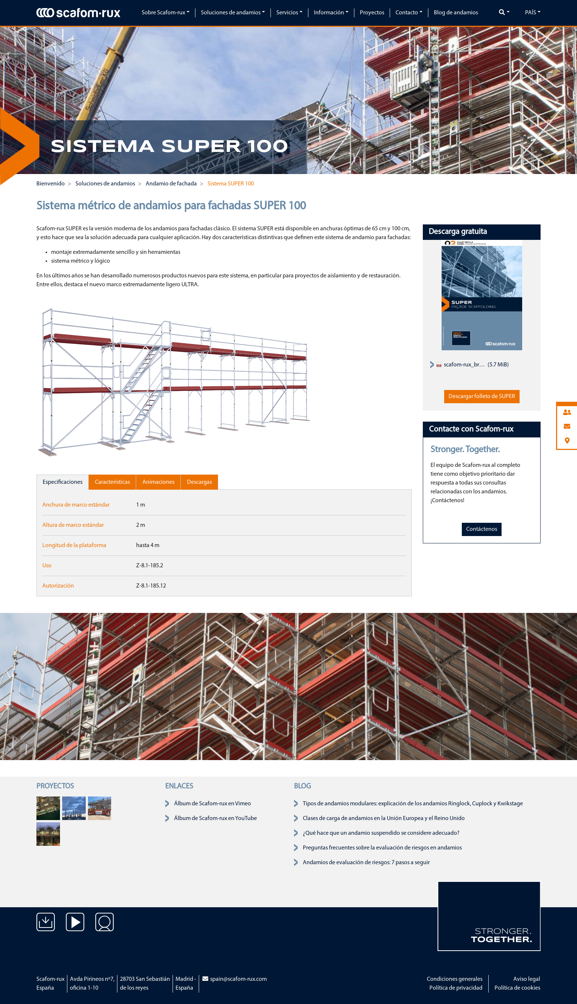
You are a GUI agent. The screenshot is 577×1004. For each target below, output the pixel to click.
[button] (20, 100)
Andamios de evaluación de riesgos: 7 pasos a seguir (366, 863)
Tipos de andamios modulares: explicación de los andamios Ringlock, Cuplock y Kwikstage (413, 804)
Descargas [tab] (199, 482)
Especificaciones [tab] (62, 482)
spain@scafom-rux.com (234, 979)
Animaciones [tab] (158, 482)
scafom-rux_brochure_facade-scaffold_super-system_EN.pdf (461, 365)
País (530, 13)
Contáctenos (481, 529)
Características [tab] (112, 482)
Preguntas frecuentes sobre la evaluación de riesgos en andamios (382, 848)
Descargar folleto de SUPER (482, 397)
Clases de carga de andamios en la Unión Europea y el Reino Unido (384, 819)
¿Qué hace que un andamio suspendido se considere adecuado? (381, 833)
